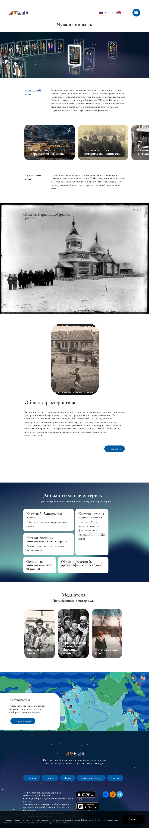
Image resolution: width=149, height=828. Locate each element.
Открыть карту (23, 721)
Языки (67, 778)
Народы (50, 778)
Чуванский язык (32, 92)
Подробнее (114, 448)
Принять (133, 819)
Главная (31, 778)
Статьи (115, 778)
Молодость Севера (91, 778)
